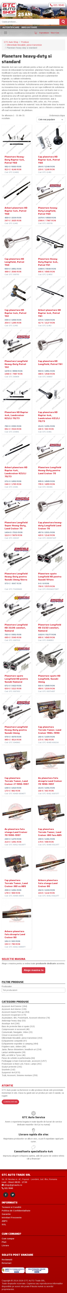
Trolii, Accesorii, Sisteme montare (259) (20, 1075)
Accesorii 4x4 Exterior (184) (14, 1006)
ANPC (5, 1221)
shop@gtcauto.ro (12, 1185)
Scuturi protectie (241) (12, 1067)
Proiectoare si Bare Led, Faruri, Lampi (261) (22, 1064)
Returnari (6, 1263)
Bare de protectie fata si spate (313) (18, 1026)
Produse (25, 42)
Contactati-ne (10, 1102)
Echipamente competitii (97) (14, 1041)
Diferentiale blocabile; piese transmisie (24, 45)
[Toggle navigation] (5, 32)
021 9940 (57, 5)
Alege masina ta (33, 970)
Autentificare (10, 27)
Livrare (5, 1245)
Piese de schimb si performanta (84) (18, 1058)
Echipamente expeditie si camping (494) (20, 1044)
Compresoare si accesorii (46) (15, 1029)
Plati (4, 1242)
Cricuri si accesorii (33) (12, 1035)
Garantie (6, 1214)
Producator (7, 986)
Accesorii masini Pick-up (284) (15, 1012)
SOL (4, 1224)
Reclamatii (7, 1259)
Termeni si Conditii (11, 1207)
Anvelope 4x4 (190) (11, 1023)
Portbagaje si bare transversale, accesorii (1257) (24, 1061)
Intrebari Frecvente (12, 1217)
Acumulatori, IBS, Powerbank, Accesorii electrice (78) (26, 1018)
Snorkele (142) (8, 1069)
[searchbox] (33, 990)
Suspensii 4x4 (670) (11, 1072)
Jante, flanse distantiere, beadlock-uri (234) (21, 1049)
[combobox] (33, 990)
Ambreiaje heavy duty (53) (14, 1020)
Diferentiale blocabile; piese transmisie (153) (22, 1038)
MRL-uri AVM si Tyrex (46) (13, 1055)
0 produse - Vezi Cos (46, 33)
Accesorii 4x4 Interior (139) (14, 1009)
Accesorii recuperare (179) (14, 1015)
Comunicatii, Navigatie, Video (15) (17, 1032)
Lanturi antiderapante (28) (13, 1052)
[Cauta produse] (30, 22)
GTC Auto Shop (11, 42)
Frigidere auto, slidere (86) (14, 1046)
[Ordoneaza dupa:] (51, 119)
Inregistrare (29, 27)
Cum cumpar (8, 1238)
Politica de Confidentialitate (16, 1211)
